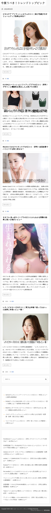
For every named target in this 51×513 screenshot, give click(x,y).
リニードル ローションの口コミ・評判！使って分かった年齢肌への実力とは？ (26, 422)
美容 (8, 78)
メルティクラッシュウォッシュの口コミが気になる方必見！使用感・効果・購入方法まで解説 (26, 415)
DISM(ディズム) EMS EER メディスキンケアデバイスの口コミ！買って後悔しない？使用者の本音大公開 (27, 402)
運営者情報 (47, 510)
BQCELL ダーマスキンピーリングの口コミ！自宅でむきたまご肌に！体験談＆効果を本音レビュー (26, 409)
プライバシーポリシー (36, 510)
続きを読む (6, 71)
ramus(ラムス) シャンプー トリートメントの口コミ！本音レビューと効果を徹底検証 (26, 396)
